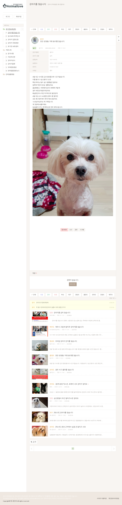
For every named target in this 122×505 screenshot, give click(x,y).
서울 (41, 29)
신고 (71, 229)
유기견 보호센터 (11, 47)
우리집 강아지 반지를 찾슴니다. (66, 341)
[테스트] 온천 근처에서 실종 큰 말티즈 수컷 (70, 427)
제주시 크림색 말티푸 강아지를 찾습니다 (69, 327)
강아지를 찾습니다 (12, 33)
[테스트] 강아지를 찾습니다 (63, 412)
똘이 (51, 401)
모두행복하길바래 (54, 329)
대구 (69, 29)
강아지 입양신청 (11, 40)
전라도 (94, 29)
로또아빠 (52, 315)
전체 (33, 29)
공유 (76, 229)
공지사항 (9, 54)
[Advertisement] (13, 86)
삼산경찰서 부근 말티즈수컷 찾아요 (66, 398)
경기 (48, 29)
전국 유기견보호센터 (42, 302)
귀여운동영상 (11, 67)
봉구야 (41, 48)
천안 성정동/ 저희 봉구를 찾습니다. (52, 41)
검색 (33, 442)
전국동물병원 (10, 74)
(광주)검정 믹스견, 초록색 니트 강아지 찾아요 (71, 384)
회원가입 (18, 16)
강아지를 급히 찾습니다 (62, 313)
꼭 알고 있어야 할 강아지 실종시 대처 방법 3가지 (50, 307)
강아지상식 (10, 61)
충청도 (86, 29)
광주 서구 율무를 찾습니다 (64, 370)
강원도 (102, 29)
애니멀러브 (53, 415)
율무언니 (52, 372)
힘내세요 (64, 229)
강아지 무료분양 (11, 43)
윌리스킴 (52, 344)
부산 (62, 29)
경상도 (77, 29)
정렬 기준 (112, 298)
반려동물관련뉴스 (12, 71)
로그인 (8, 16)
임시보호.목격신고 (12, 36)
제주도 (111, 29)
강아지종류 (10, 64)
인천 (55, 29)
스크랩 (82, 229)
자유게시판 (10, 57)
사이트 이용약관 (102, 498)
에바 (51, 387)
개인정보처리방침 (113, 498)
